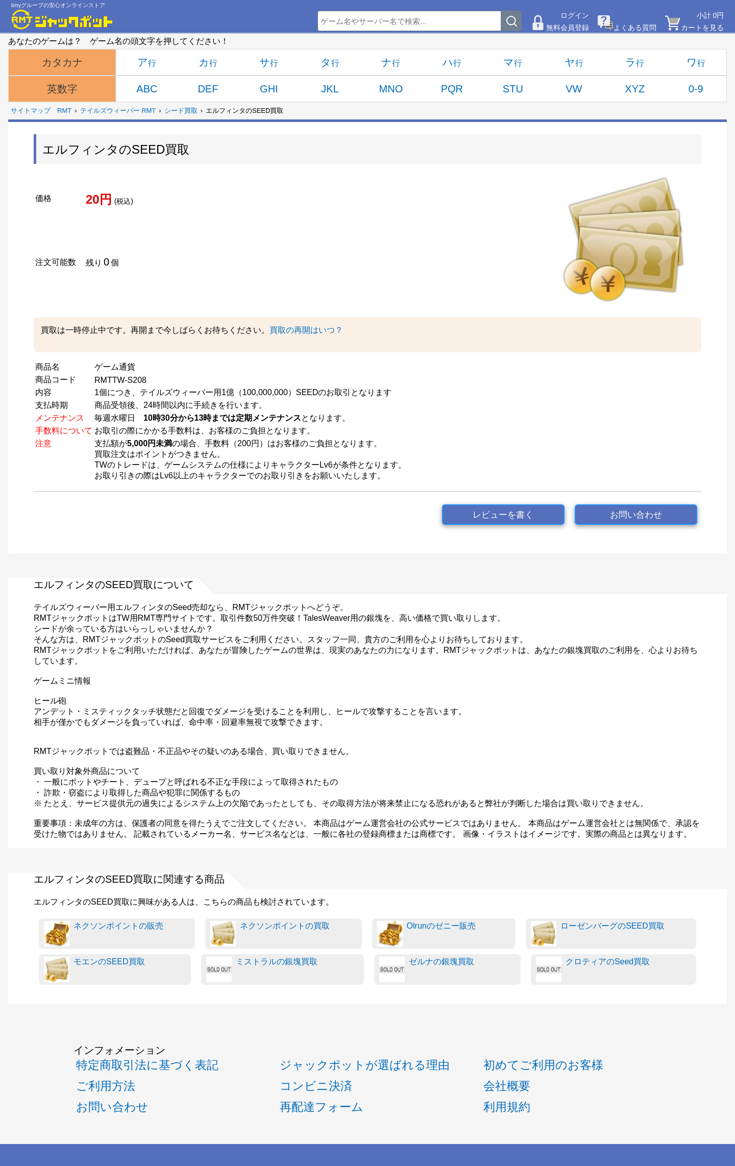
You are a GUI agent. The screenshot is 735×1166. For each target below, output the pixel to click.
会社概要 (506, 1085)
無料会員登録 (567, 27)
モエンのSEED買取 (94, 969)
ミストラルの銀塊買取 (261, 969)
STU (513, 88)
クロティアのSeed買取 (593, 969)
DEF (208, 88)
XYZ (635, 88)
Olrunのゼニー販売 (426, 933)
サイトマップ (31, 110)
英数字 (62, 88)
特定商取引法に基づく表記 (147, 1065)
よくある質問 (635, 27)
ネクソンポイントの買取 (270, 933)
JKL (329, 88)
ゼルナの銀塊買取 (426, 969)
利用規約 (506, 1106)
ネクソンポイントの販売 (103, 933)
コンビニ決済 (316, 1085)
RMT (64, 110)
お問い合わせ (636, 515)
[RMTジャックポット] (62, 19)
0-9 (696, 88)
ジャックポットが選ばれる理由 (365, 1065)
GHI (269, 88)
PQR (452, 88)
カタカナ (62, 62)
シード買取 (181, 110)
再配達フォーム (321, 1106)
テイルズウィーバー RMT (118, 110)
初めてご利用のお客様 (543, 1065)
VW (574, 88)
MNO (391, 88)
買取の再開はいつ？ (306, 330)
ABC (146, 88)
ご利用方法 (105, 1085)
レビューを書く (503, 515)
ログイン (574, 15)
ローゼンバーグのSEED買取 (598, 933)
